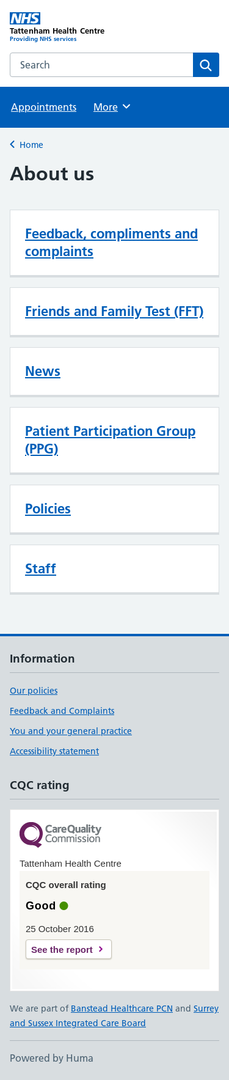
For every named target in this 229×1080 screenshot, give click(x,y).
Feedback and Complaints (62, 710)
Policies (48, 508)
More (112, 106)
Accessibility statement (54, 751)
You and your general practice (71, 731)
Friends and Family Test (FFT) (114, 311)
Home (31, 144)
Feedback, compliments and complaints (111, 242)
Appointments (43, 107)
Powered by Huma (51, 1058)
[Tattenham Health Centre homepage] (62, 27)
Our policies (33, 690)
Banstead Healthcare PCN (122, 1008)
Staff (40, 568)
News (42, 371)
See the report (62, 949)
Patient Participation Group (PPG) (110, 439)
